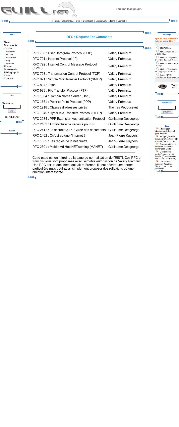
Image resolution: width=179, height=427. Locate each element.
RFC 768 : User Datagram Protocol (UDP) (62, 53)
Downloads (88, 21)
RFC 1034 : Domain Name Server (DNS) (62, 96)
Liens (112, 21)
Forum (77, 21)
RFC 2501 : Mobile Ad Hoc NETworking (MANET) (68, 146)
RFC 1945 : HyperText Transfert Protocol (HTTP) (67, 113)
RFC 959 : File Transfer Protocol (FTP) (60, 90)
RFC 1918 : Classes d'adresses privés (60, 107)
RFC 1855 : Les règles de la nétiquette (60, 141)
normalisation (98, 157)
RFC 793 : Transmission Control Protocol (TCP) (66, 73)
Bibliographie (101, 21)
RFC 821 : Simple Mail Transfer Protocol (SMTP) (67, 79)
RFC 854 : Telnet (45, 85)
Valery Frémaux (129, 161)
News (56, 21)
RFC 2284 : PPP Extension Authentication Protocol (69, 118)
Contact (121, 21)
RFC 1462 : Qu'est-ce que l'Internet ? (59, 135)
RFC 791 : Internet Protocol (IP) (55, 58)
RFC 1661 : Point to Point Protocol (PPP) (62, 101)
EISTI (119, 157)
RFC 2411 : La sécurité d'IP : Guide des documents (69, 130)
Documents (67, 21)
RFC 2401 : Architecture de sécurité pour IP (64, 124)
